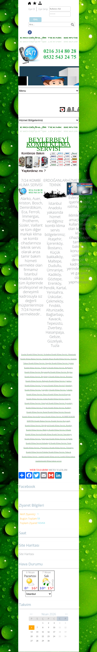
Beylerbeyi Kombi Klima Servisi (53, 377)
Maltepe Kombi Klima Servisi (54, 430)
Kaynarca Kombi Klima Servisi (49, 417)
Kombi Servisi (56, 421)
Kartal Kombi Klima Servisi (53, 412)
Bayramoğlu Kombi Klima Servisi (53, 372)
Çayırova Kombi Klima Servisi (52, 385)
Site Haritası (26, 554)
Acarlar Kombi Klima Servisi (32, 354)
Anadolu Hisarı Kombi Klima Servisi (55, 359)
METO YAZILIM (57, 469)
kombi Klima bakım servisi (52, 461)
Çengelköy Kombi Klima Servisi (53, 390)
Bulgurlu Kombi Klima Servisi (53, 381)
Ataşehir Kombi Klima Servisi (56, 363)
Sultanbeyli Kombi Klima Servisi (54, 443)
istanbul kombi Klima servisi (49, 457)
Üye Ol (31, 8)
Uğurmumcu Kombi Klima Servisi (52, 448)
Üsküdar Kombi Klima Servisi (53, 452)
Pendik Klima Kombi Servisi (51, 434)
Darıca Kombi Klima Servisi (53, 394)
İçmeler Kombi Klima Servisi (53, 408)
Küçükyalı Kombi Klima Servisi (53, 425)
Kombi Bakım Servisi (42, 421)
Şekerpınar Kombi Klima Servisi (53, 439)
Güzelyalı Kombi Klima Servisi (52, 403)
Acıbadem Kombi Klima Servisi (55, 354)
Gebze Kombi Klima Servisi (53, 399)
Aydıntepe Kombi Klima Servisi (52, 368)
